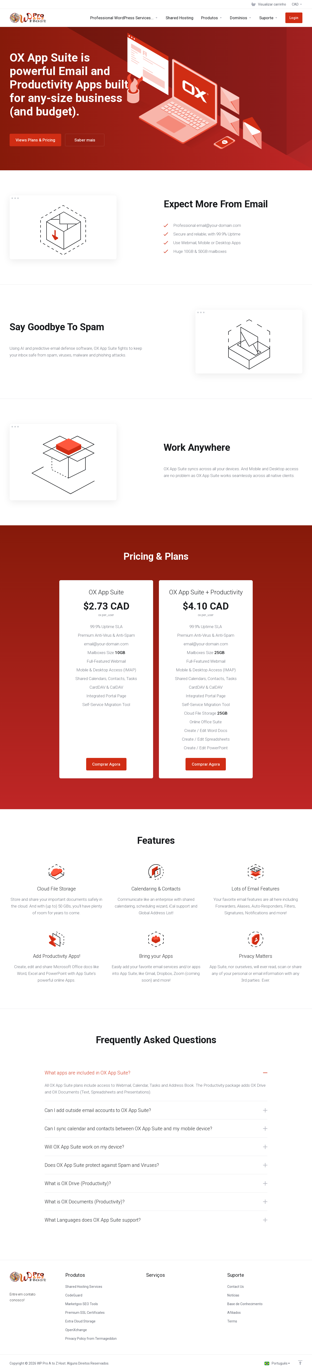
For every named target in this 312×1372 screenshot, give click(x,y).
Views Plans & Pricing (35, 140)
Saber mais (84, 140)
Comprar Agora (106, 764)
